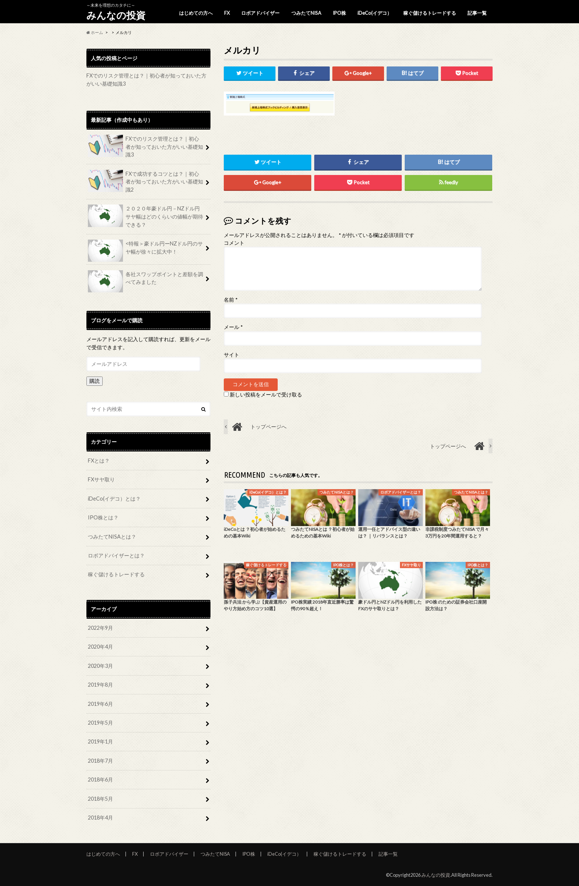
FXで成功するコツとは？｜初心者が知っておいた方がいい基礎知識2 (145, 181)
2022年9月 (100, 628)
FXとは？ (99, 460)
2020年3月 (100, 666)
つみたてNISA (306, 13)
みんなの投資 (115, 15)
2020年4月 (100, 646)
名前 (230, 300)
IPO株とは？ (103, 517)
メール (233, 327)
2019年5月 (100, 723)
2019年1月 (100, 741)
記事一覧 (477, 13)
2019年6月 (100, 704)
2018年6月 (100, 779)
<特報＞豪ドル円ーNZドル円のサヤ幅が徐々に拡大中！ (145, 250)
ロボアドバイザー (260, 13)
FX (227, 13)
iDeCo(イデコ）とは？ (114, 498)
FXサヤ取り (101, 479)
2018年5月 (100, 799)
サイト (231, 355)
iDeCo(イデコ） (374, 13)
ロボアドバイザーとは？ (116, 555)
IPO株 (339, 13)
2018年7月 (100, 761)
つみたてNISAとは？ (112, 536)
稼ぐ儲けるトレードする (429, 13)
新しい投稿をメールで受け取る (266, 395)
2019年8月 (100, 684)
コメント (234, 243)
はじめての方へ (196, 13)
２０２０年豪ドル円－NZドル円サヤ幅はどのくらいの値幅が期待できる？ (145, 216)
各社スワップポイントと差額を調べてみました (145, 281)
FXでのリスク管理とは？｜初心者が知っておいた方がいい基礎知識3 (145, 146)
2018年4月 (100, 817)
